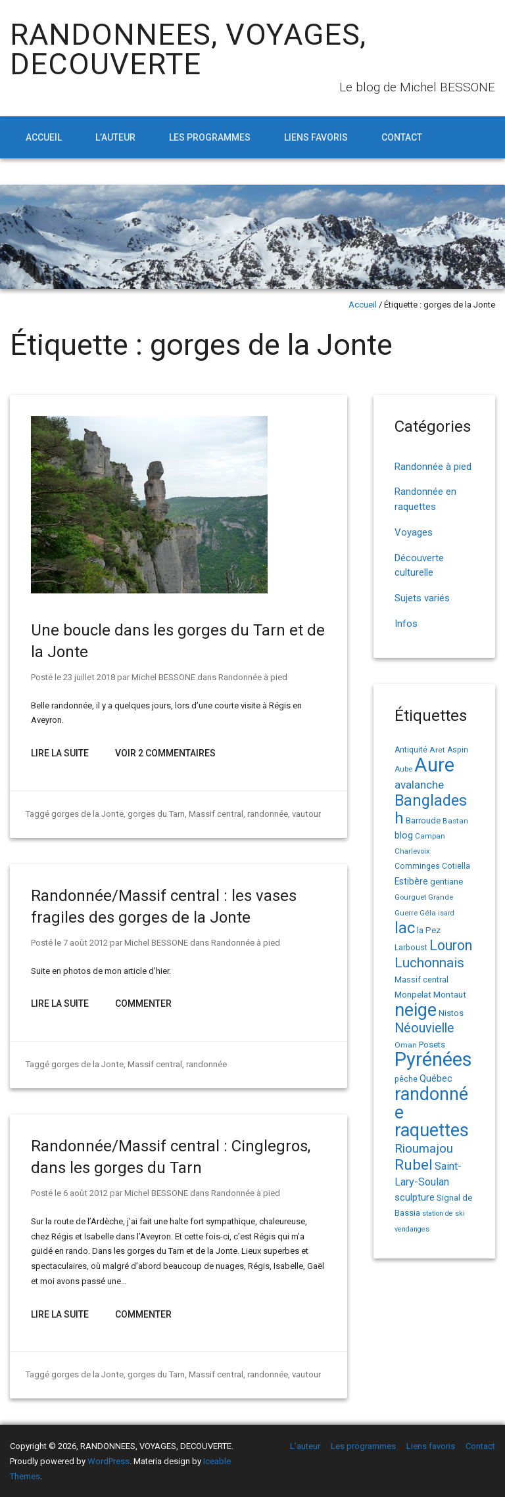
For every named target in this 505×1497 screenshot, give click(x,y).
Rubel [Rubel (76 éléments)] (414, 1165)
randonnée (266, 814)
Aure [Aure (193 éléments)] (434, 765)
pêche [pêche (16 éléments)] (406, 1079)
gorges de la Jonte (87, 814)
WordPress (108, 1461)
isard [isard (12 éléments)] (446, 913)
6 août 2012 (85, 1193)
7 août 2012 (85, 943)
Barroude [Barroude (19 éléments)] (423, 820)
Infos (406, 624)
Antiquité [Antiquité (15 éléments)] (411, 749)
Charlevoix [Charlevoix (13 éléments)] (412, 851)
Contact (401, 137)
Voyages (414, 532)
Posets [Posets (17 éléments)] (432, 1044)
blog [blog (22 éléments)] (404, 835)
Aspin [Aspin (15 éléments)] (457, 749)
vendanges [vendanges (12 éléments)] (412, 1229)
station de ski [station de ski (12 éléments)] (443, 1213)
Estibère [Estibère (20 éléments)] (411, 881)
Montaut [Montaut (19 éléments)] (449, 994)
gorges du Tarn (155, 814)
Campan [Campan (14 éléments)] (430, 836)
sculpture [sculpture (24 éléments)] (415, 1197)
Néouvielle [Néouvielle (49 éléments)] (424, 1028)
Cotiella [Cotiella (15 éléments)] (456, 866)
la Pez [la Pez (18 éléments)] (429, 930)
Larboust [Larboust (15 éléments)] (411, 947)
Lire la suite (60, 753)
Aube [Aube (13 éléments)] (403, 769)
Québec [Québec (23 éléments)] (436, 1078)
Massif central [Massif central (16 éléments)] (421, 979)
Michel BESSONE (163, 677)
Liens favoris (316, 137)
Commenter (143, 1003)
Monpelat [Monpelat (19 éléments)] (413, 994)
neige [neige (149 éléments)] (416, 1010)
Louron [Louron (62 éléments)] (450, 945)
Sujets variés (422, 598)
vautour (305, 814)
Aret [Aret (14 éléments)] (437, 749)
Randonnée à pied (252, 677)
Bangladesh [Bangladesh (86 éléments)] (431, 809)
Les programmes (210, 137)
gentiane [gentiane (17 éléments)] (446, 882)
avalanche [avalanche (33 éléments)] (419, 784)
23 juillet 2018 (88, 677)
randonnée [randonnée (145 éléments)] (431, 1103)
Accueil (44, 137)
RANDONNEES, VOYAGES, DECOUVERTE (188, 49)
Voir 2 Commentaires (165, 753)
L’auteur (115, 137)
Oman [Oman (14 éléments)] (406, 1044)
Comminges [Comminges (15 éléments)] (417, 866)
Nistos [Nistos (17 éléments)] (451, 1013)
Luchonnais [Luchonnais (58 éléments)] (429, 963)
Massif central (215, 814)
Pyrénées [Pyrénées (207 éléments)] (433, 1059)
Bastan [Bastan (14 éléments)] (455, 820)
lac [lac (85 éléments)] (405, 928)
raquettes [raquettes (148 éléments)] (432, 1130)
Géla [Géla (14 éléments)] (428, 912)
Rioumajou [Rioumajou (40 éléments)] (424, 1148)
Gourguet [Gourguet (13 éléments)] (410, 897)
